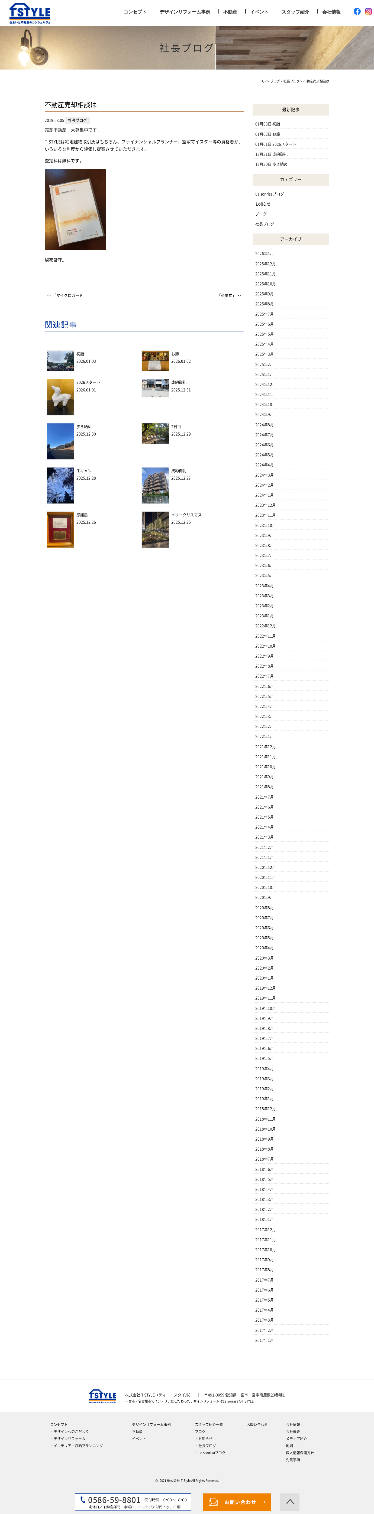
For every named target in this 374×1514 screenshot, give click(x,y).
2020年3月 (264, 958)
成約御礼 (178, 382)
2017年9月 (264, 1260)
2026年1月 (264, 253)
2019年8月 (264, 1028)
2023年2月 (264, 606)
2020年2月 (264, 968)
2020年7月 (264, 918)
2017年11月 (265, 1240)
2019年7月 (264, 1038)
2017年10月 (265, 1250)
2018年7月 (264, 1159)
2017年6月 (264, 1290)
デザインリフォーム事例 (185, 12)
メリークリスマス (186, 515)
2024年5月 (264, 455)
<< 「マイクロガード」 (67, 295)
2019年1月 (264, 1099)
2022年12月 (265, 626)
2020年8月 (264, 908)
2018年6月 (264, 1169)
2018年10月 (265, 1129)
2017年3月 (264, 1320)
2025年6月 (264, 324)
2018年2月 (264, 1209)
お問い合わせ (257, 1424)
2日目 (176, 427)
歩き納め (84, 427)
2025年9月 (264, 294)
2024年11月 (265, 394)
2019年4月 (264, 1069)
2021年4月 (264, 827)
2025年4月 (264, 344)
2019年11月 (265, 998)
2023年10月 (265, 525)
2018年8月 (264, 1149)
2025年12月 (265, 264)
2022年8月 (264, 666)
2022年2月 (264, 726)
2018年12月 (265, 1109)
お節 (175, 354)
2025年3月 (264, 354)
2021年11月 (265, 757)
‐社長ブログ (205, 1445)
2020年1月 (264, 978)
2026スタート (88, 382)
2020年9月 (264, 897)
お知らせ (262, 204)
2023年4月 (264, 586)
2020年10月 (265, 887)
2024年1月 (264, 495)
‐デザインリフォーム (67, 1438)
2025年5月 (264, 334)
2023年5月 (264, 575)
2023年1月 (264, 616)
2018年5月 (264, 1179)
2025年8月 (264, 304)
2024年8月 (264, 425)
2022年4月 (264, 706)
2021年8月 (264, 787)
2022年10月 (265, 646)
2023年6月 (264, 565)
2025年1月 (264, 374)
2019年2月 (264, 1089)
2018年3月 (264, 1199)
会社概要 (293, 1431)
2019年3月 (264, 1079)
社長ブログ (264, 224)
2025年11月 (265, 274)
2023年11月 (265, 515)
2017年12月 (265, 1230)
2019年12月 (265, 988)
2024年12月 (265, 384)
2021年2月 (264, 847)
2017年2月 (264, 1330)
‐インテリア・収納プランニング (76, 1445)
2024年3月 (264, 475)
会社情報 (331, 12)
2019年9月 (264, 1018)
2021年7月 (264, 797)
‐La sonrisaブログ (210, 1452)
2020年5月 (264, 938)
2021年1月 (264, 857)
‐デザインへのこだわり (69, 1431)
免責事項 (293, 1460)
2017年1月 (264, 1340)
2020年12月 (265, 867)
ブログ (261, 214)
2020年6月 (264, 928)
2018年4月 (264, 1189)
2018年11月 (265, 1119)
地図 (289, 1445)
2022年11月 (265, 636)
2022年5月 (264, 696)
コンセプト (135, 12)
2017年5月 (264, 1300)
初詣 (80, 354)
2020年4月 (264, 948)
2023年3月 (264, 596)
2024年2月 (264, 485)
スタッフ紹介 (295, 12)
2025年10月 (265, 284)
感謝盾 (82, 515)
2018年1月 (264, 1219)
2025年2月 (264, 364)
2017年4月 (264, 1310)
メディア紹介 (296, 1438)
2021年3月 (264, 837)
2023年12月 (265, 505)
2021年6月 (264, 807)
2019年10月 (265, 1008)
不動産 (230, 12)
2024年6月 (264, 445)
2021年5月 (264, 817)
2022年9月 (264, 656)
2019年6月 (264, 1048)
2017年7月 (264, 1280)
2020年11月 (265, 877)
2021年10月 (265, 767)
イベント (259, 12)
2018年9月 (264, 1139)
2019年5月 (264, 1058)
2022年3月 (264, 716)
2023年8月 (264, 545)
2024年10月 (265, 404)
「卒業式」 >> (229, 295)
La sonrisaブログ (269, 194)
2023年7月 (264, 555)
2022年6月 (264, 686)
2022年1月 (264, 736)
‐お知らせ (203, 1438)
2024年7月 (264, 435)
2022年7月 (264, 676)
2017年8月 (264, 1270)
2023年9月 (264, 535)
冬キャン (84, 471)
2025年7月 (264, 314)
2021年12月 (265, 747)
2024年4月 (264, 465)
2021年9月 (264, 777)
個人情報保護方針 (300, 1452)
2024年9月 (264, 414)
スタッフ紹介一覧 (209, 1424)
